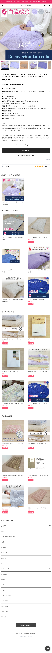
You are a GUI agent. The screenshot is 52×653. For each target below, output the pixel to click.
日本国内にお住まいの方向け (26, 155)
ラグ (2, 585)
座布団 (3, 579)
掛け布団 (4, 526)
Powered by (26, 636)
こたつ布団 (4, 574)
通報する (48, 159)
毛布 (2, 531)
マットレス (4, 552)
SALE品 (3, 617)
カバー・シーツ (5, 569)
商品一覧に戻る (26, 625)
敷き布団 (3, 547)
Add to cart (26, 150)
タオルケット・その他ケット (8, 536)
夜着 (2, 542)
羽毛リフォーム (5, 611)
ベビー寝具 (4, 606)
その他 (3, 590)
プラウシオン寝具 (6, 595)
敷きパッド (4, 558)
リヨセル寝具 (5, 601)
